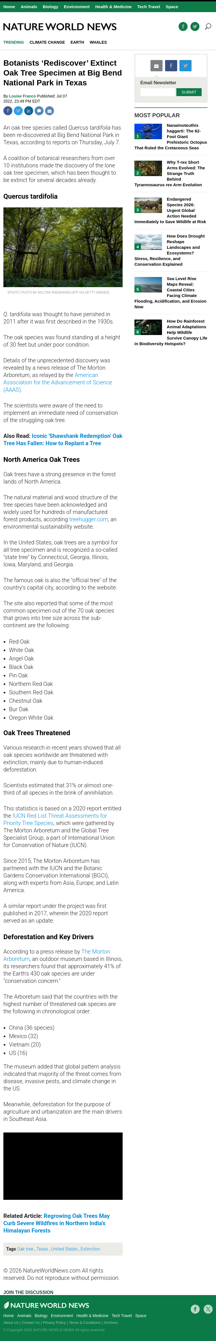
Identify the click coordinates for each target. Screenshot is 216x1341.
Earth (77, 42)
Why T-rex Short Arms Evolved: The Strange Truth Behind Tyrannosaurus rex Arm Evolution (169, 173)
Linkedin (28, 110)
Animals (29, 6)
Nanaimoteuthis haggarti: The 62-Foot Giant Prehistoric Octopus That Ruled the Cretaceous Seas (170, 136)
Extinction (90, 1249)
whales (98, 42)
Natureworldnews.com (59, 26)
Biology (50, 6)
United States (64, 1249)
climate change (47, 42)
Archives (111, 1322)
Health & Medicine (113, 6)
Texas (42, 1249)
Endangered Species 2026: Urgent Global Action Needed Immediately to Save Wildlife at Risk (170, 210)
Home (9, 6)
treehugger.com (88, 519)
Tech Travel (148, 6)
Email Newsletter (158, 83)
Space (172, 6)
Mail (49, 110)
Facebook (7, 110)
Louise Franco (23, 96)
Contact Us (31, 1322)
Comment (39, 110)
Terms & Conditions (85, 1322)
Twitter (18, 110)
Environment (77, 6)
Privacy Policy (54, 1322)
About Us (10, 1322)
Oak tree (25, 1249)
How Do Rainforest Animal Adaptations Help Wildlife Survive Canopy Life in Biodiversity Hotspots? (170, 332)
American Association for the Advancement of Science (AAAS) (57, 382)
